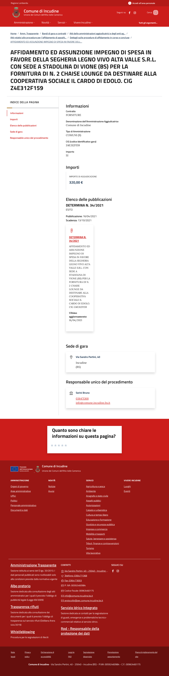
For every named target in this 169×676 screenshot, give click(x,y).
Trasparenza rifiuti (25, 606)
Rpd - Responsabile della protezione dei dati (80, 631)
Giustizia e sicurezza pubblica (100, 524)
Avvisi (51, 491)
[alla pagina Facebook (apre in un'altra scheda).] (126, 12)
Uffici (13, 496)
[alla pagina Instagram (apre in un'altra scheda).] (131, 12)
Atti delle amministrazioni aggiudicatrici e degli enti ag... (97, 33)
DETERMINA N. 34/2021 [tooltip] (77, 239)
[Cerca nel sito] (155, 12)
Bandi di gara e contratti (54, 33)
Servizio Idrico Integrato (79, 607)
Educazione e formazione (98, 519)
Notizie (51, 486)
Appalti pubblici (93, 500)
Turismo (90, 548)
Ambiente (91, 491)
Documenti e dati (19, 510)
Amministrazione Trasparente (33, 565)
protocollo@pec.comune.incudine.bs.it (82, 600)
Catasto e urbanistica (96, 510)
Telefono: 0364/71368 (74, 575)
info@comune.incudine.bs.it (93, 402)
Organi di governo (19, 486)
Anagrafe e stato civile (97, 496)
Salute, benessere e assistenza (101, 538)
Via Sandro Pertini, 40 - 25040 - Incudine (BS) (84, 571)
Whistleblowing (23, 631)
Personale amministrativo (23, 505)
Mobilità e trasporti (95, 534)
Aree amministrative (21, 491)
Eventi (127, 491)
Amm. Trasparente (29, 33)
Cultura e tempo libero (97, 515)
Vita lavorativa (93, 553)
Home (13, 33)
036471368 (82, 398)
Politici (14, 500)
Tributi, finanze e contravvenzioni (102, 543)
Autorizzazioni (93, 505)
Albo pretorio (20, 586)
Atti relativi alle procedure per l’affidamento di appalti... (38, 37)
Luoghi (127, 486)
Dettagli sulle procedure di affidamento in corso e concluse (99, 37)
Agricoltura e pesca (95, 486)
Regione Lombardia (19, 3)
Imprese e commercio (96, 529)
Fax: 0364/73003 (71, 580)
